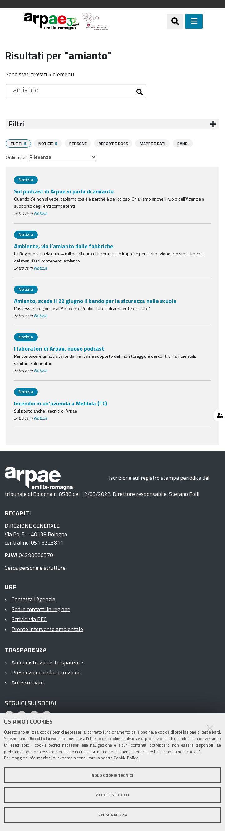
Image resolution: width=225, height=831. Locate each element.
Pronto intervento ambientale (47, 629)
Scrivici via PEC (29, 619)
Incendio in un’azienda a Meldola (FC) (60, 403)
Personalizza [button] (112, 815)
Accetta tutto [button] (112, 795)
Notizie (40, 213)
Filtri (16, 124)
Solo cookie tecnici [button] (112, 775)
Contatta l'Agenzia (33, 599)
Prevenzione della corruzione (46, 672)
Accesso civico (28, 682)
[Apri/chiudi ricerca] (175, 21)
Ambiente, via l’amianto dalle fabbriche (63, 246)
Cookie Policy (126, 758)
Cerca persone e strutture (35, 567)
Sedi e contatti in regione (41, 609)
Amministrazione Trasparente (47, 662)
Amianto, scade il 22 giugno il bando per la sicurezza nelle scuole (95, 300)
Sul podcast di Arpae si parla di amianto (64, 191)
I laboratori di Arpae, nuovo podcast (59, 348)
